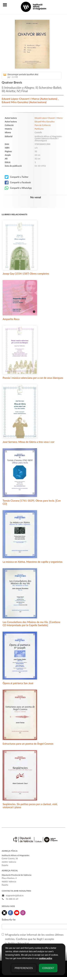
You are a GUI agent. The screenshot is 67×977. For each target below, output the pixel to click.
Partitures (39, 128)
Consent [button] (48, 968)
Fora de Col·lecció (43, 125)
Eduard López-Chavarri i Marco (21, 98)
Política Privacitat (18, 943)
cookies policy (45, 958)
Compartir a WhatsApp (18, 188)
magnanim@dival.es (15, 895)
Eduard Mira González (15, 102)
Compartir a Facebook (18, 182)
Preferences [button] (24, 968)
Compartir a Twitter (16, 177)
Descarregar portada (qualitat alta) (30, 75)
